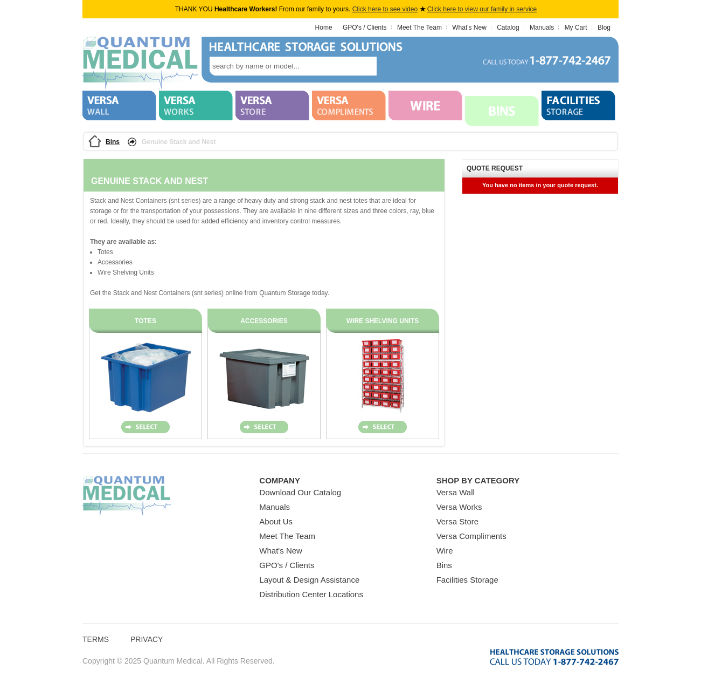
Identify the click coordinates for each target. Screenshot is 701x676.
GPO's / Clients (365, 27)
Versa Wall (455, 492)
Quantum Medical (126, 496)
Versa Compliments (471, 536)
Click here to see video (385, 9)
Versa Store (457, 521)
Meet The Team (419, 27)
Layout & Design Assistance (309, 579)
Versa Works (459, 506)
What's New (469, 27)
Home (323, 27)
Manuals (542, 27)
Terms (95, 639)
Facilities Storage (467, 579)
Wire (444, 550)
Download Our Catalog (300, 492)
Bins (113, 142)
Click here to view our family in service (482, 9)
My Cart (576, 27)
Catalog (508, 27)
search (393, 66)
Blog (604, 27)
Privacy (146, 639)
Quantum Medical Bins (140, 64)
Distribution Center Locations (311, 594)
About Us (276, 521)
